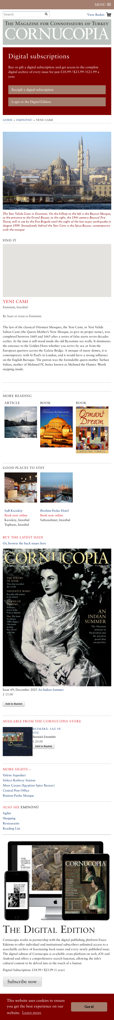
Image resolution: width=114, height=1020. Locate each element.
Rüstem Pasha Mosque (18, 795)
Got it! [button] (89, 1007)
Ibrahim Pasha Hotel (54, 510)
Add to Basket (13, 703)
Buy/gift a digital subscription (32, 90)
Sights (7, 813)
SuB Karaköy (13, 510)
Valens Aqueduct (14, 775)
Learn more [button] (31, 1012)
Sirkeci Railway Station (19, 780)
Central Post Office (16, 790)
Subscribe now (22, 981)
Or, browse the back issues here (24, 543)
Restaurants (11, 823)
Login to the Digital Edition (31, 102)
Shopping (9, 818)
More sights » (17, 769)
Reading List (11, 828)
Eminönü (24, 120)
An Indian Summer (51, 689)
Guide (8, 120)
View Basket (95, 14)
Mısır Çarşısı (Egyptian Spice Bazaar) (29, 785)
